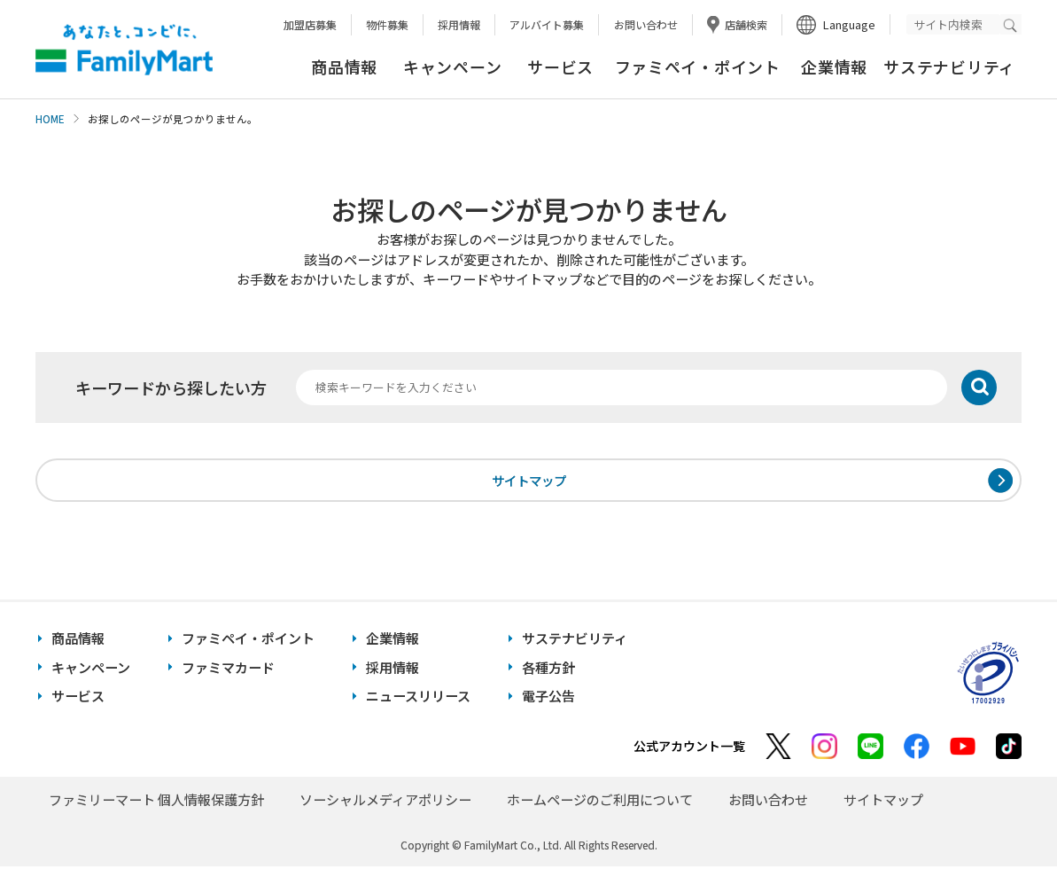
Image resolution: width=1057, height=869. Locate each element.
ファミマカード (228, 670)
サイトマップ (529, 481)
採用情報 (459, 24)
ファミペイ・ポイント (698, 66)
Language (849, 24)
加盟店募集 (310, 24)
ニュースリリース (418, 698)
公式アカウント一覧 (689, 748)
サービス (560, 66)
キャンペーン (452, 66)
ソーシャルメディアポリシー (385, 802)
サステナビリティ (949, 66)
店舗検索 (746, 24)
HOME (50, 119)
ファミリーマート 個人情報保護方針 (156, 802)
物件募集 (387, 24)
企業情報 (834, 66)
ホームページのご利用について (600, 802)
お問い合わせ (646, 24)
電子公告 (548, 698)
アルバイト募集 (546, 24)
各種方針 (548, 670)
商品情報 (344, 66)
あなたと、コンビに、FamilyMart (124, 49)
